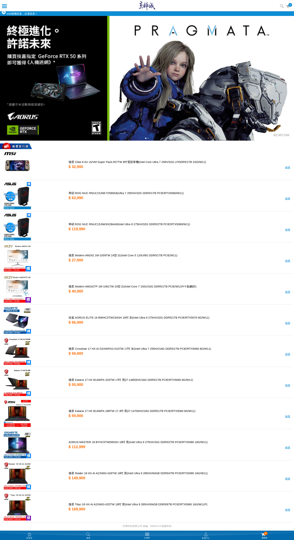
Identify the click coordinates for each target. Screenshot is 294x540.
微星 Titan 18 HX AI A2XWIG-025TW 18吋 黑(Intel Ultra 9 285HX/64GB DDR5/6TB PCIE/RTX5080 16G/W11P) (138, 504)
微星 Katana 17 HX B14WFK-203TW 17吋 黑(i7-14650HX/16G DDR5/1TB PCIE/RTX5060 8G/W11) (131, 379)
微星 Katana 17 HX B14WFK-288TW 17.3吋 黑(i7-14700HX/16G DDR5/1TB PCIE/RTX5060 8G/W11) (132, 410)
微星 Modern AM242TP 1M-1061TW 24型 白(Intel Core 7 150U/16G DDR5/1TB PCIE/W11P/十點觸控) (132, 286)
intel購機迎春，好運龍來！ (22, 13)
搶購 (287, 167)
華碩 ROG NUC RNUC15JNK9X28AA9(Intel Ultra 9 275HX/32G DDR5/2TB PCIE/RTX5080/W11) (129, 224)
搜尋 (282, 6)
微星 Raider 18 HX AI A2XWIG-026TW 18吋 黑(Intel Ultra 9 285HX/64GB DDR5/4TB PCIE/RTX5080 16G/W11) (138, 473)
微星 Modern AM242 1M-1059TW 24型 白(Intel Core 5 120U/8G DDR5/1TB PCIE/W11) (123, 255)
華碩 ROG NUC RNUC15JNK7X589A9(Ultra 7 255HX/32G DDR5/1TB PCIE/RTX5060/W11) (126, 193)
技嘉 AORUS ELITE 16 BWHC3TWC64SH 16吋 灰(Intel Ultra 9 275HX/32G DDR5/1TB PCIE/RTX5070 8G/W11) (139, 317)
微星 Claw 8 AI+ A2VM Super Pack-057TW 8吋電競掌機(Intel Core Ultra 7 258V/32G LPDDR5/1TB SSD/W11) (137, 162)
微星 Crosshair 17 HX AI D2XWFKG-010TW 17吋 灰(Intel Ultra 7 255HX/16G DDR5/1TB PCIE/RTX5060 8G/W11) (140, 348)
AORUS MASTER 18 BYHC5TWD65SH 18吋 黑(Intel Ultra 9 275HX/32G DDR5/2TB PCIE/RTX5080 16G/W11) (138, 442)
